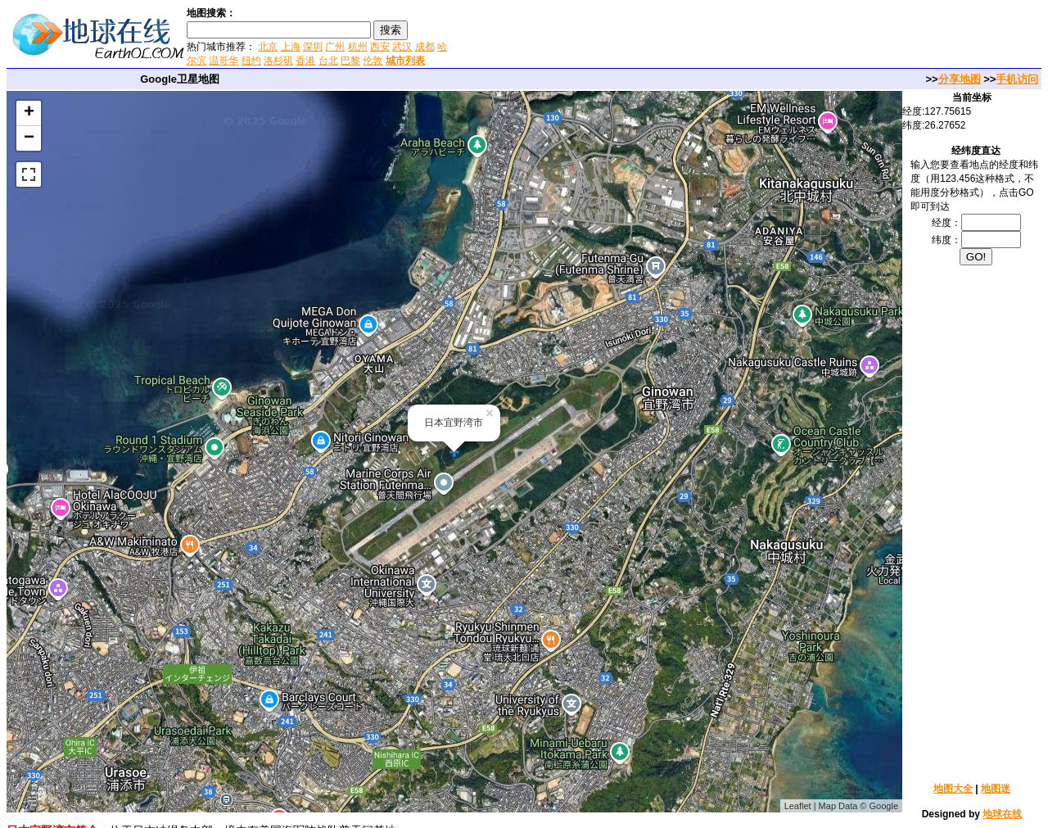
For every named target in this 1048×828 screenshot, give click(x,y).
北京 (268, 46)
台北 (328, 60)
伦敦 (372, 60)
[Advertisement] (646, 36)
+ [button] (29, 113)
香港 (305, 60)
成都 (425, 46)
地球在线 (1002, 814)
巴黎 (350, 60)
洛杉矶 (278, 60)
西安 (380, 46)
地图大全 (953, 788)
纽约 (251, 60)
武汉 (402, 46)
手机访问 (1017, 79)
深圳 (313, 46)
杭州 (358, 46)
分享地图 (959, 79)
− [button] (29, 138)
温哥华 (223, 60)
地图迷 (995, 788)
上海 (290, 46)
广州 (335, 46)
